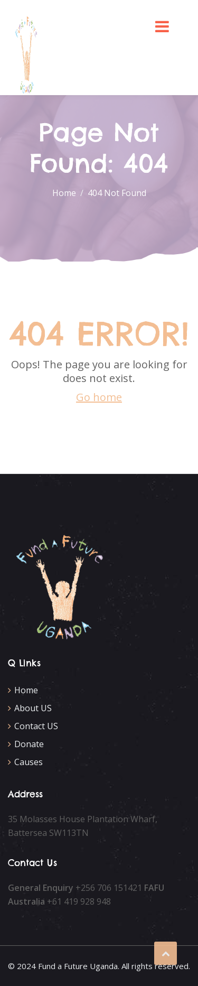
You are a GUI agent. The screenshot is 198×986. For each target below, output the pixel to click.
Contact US (36, 726)
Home (26, 690)
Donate (29, 744)
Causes (28, 762)
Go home (99, 397)
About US (33, 708)
